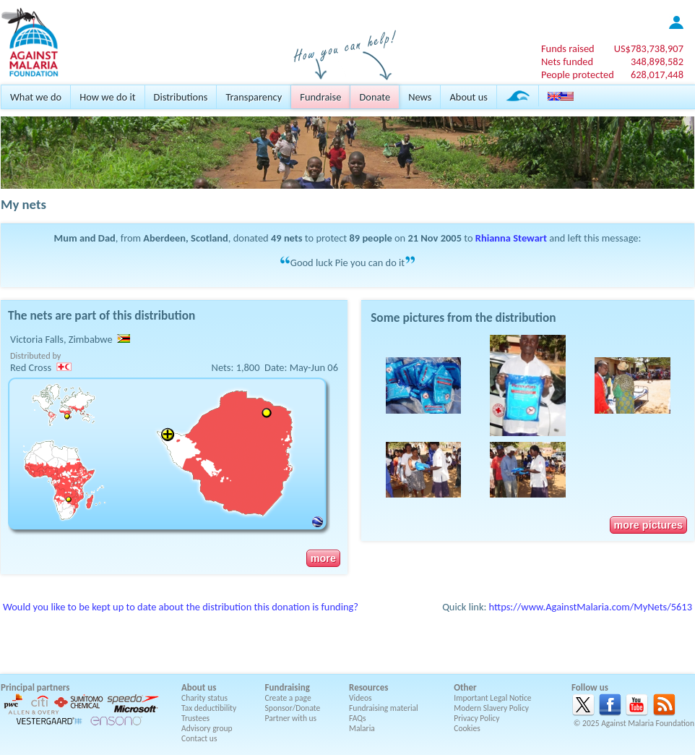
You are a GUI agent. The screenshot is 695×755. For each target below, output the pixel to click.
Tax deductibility (208, 708)
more (323, 558)
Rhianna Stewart (511, 237)
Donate (374, 96)
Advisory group (207, 728)
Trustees (195, 718)
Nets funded (567, 61)
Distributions (181, 96)
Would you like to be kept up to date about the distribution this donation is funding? (180, 606)
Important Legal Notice (492, 698)
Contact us (199, 738)
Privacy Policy (476, 718)
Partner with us (291, 718)
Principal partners (35, 687)
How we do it (107, 96)
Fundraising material (383, 708)
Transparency (253, 96)
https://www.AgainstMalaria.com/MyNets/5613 (590, 606)
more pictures (648, 525)
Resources (368, 687)
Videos (360, 698)
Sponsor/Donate (293, 708)
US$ (648, 48)
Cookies (467, 728)
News (419, 96)
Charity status (204, 698)
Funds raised (568, 48)
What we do (35, 96)
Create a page (288, 698)
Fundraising (287, 687)
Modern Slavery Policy (491, 708)
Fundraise (320, 96)
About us (468, 96)
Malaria (362, 728)
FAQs (357, 718)
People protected (577, 74)
